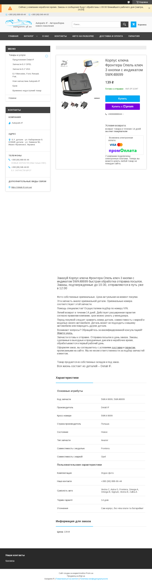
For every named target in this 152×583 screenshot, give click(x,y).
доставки (117, 347)
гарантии (130, 347)
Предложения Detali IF (23, 59)
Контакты (61, 36)
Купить (122, 98)
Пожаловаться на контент (67, 579)
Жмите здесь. (65, 333)
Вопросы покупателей (22, 44)
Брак (15, 86)
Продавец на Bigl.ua (76, 576)
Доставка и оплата (111, 36)
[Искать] (124, 24)
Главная (13, 36)
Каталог (29, 36)
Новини (12, 98)
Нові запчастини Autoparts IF (26, 81)
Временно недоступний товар (27, 90)
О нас (45, 36)
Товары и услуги (17, 55)
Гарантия (134, 36)
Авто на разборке (83, 36)
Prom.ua (89, 573)
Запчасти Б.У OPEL (22, 64)
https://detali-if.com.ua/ (21, 187)
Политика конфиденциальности (94, 579)
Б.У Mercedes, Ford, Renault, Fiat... (26, 75)
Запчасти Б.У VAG (21, 69)
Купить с (122, 106)
